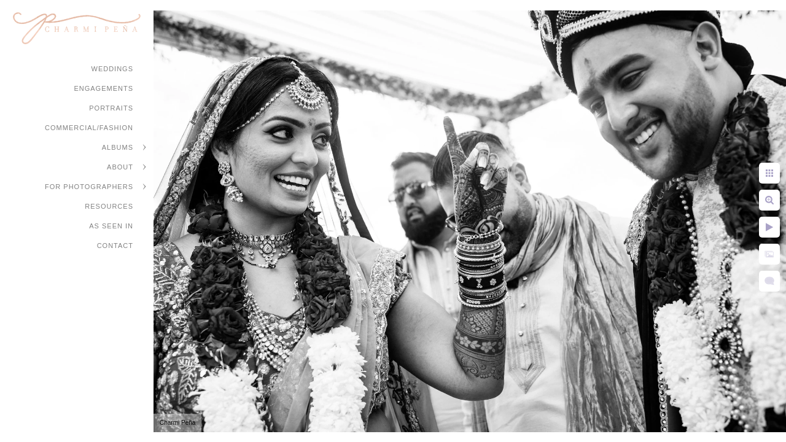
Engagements (103, 88)
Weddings (112, 68)
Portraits (111, 108)
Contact (115, 245)
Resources (109, 206)
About (120, 167)
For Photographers (89, 186)
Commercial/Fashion (89, 127)
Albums (117, 147)
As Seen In (111, 226)
